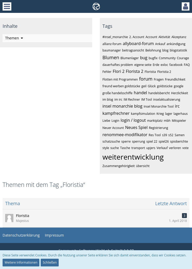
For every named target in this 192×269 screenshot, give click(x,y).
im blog (107, 99)
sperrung (138, 141)
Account (151, 37)
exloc (164, 65)
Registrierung (158, 128)
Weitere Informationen (21, 262)
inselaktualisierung (166, 99)
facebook (175, 65)
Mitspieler (179, 120)
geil (144, 86)
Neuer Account (113, 128)
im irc (118, 99)
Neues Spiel (136, 127)
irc (177, 106)
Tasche (125, 148)
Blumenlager (129, 58)
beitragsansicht (133, 50)
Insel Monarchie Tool (158, 106)
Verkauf (162, 148)
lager (168, 113)
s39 (164, 135)
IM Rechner (132, 99)
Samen (180, 135)
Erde (156, 65)
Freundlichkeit (175, 79)
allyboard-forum (138, 43)
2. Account (136, 37)
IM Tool (146, 99)
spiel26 (164, 141)
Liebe (106, 120)
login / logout (133, 120)
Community (167, 58)
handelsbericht (159, 93)
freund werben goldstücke (121, 86)
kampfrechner (116, 113)
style (105, 148)
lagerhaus (180, 113)
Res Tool (155, 135)
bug (143, 57)
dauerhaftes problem (117, 65)
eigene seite (143, 65)
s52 (170, 135)
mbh (167, 120)
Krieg (160, 113)
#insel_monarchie (115, 37)
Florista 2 (134, 71)
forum (146, 79)
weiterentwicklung (133, 157)
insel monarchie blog (122, 106)
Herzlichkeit (179, 93)
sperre (125, 141)
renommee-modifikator (124, 134)
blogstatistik (178, 50)
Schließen (50, 262)
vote (185, 148)
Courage (183, 58)
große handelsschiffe (117, 93)
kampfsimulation (143, 113)
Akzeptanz (178, 37)
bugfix (153, 58)
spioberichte (179, 141)
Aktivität (164, 37)
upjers (150, 148)
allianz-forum (111, 44)
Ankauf (160, 44)
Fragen (158, 79)
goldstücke (164, 86)
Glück (152, 86)
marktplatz (154, 120)
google (178, 86)
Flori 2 (119, 71)
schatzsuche (111, 141)
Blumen (110, 57)
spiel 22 (152, 141)
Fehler (106, 72)
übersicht (143, 166)
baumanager (111, 50)
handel (140, 93)
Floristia (150, 72)
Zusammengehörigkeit (118, 166)
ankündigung (176, 44)
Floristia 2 (164, 72)
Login (115, 120)
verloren (175, 148)
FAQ (187, 65)
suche (114, 148)
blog (165, 50)
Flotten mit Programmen (120, 79)
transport (138, 148)
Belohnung (153, 50)
